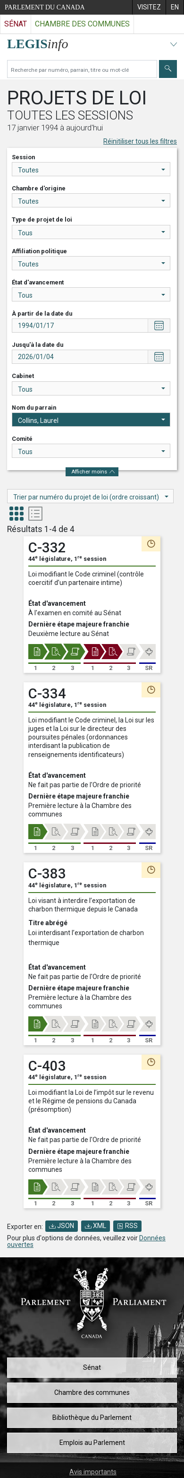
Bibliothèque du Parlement (92, 1417)
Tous (91, 233)
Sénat (92, 1367)
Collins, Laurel (91, 420)
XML (95, 1225)
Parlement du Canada (45, 7)
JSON (61, 1225)
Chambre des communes (92, 1392)
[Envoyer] (168, 69)
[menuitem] (149, 7)
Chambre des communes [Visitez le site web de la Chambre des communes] (82, 23)
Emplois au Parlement (92, 1442)
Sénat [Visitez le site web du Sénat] (15, 23)
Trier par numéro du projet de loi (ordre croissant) (90, 497)
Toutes (91, 170)
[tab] (16, 514)
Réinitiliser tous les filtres (140, 141)
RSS (127, 1225)
